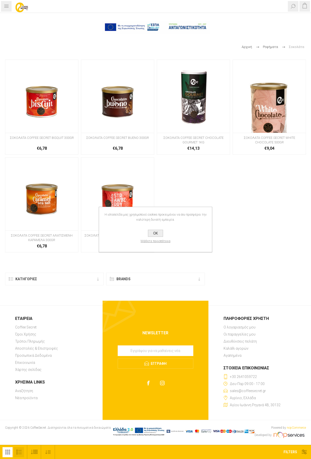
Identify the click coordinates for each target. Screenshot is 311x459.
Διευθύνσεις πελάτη (240, 341)
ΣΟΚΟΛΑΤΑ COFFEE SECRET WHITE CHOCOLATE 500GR (269, 140)
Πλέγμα (8, 452)
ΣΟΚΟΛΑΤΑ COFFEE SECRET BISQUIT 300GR (42, 138)
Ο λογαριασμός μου (240, 327)
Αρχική (247, 47)
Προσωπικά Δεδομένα (33, 355)
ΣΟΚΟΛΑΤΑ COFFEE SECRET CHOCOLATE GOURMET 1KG (193, 140)
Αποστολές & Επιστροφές (36, 348)
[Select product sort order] (48, 452)
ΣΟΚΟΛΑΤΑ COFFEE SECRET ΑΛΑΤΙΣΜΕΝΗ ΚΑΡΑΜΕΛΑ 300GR (42, 238)
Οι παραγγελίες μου (240, 334)
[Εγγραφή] (155, 350)
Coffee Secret (26, 327)
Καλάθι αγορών (236, 348)
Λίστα (19, 452)
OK (155, 233)
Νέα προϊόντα (26, 398)
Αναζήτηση (24, 391)
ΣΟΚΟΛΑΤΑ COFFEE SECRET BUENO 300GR (117, 138)
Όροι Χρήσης (25, 334)
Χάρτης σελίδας (28, 370)
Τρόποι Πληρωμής (30, 341)
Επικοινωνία (25, 363)
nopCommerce (296, 427)
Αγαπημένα (232, 355)
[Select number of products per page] (34, 452)
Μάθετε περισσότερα (155, 241)
